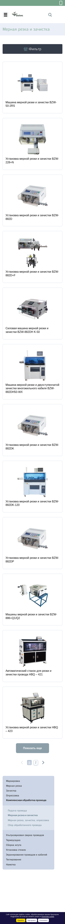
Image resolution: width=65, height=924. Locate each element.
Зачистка (11, 790)
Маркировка (13, 781)
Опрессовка (12, 795)
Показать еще (32, 748)
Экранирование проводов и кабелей (26, 854)
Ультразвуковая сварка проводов (25, 835)
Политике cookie (47, 916)
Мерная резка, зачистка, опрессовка (28, 820)
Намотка (11, 864)
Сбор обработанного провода (25, 825)
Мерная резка (14, 785)
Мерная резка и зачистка (23, 815)
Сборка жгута (13, 845)
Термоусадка (13, 840)
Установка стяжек (16, 849)
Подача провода (17, 810)
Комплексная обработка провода (26, 800)
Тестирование (13, 859)
